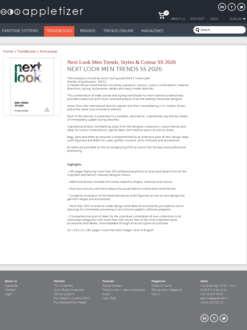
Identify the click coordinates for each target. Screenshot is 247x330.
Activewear (48, 52)
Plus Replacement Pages (70, 302)
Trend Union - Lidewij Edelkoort (124, 290)
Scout (106, 294)
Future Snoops (112, 285)
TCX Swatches (63, 285)
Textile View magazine (166, 290)
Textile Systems (64, 294)
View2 (155, 294)
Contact (10, 290)
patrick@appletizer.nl (214, 298)
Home (8, 52)
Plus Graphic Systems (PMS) (72, 298)
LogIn (214, 19)
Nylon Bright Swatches (69, 290)
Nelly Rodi (109, 298)
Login (8, 294)
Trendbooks (26, 52)
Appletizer (11, 285)
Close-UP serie (161, 285)
